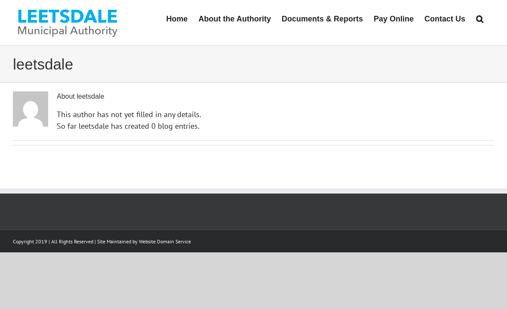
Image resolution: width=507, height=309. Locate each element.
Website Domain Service (165, 241)
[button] (490, 18)
